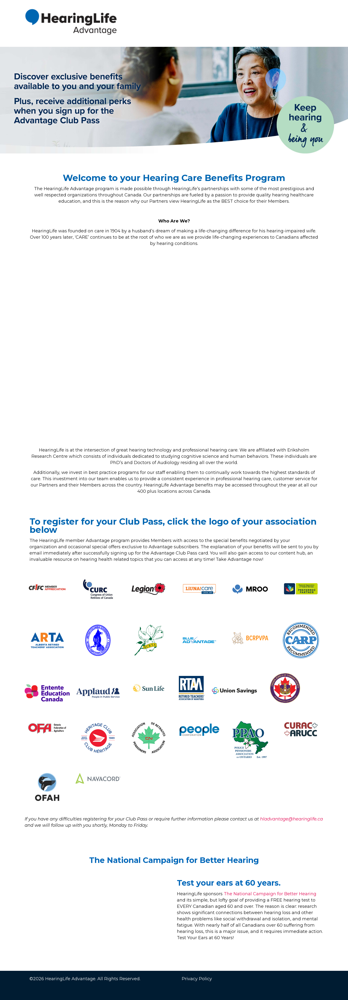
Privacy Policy (197, 978)
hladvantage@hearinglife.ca (291, 819)
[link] (234, 690)
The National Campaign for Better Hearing (270, 893)
